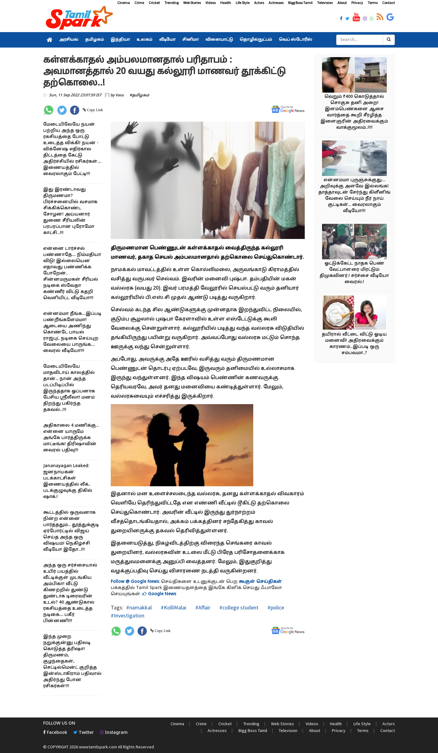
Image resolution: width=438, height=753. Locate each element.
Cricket (154, 2)
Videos (210, 2)
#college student (238, 607)
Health (225, 2)
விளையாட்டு (219, 39)
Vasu (119, 95)
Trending (171, 2)
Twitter (83, 732)
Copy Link (94, 110)
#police (275, 607)
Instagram (114, 732)
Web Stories (192, 2)
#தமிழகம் (139, 95)
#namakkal (139, 607)
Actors (259, 2)
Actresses (276, 2)
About (342, 2)
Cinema (123, 2)
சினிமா (190, 39)
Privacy (357, 2)
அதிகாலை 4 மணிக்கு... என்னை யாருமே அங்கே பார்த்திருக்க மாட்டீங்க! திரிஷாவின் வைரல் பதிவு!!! (71, 438)
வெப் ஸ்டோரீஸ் (295, 39)
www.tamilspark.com (98, 747)
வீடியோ (167, 39)
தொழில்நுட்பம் (256, 39)
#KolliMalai (172, 607)
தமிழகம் (94, 39)
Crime (139, 2)
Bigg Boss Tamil (300, 2)
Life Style (243, 2)
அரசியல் (68, 39)
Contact (388, 2)
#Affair (202, 607)
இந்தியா (120, 39)
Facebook (55, 732)
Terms (373, 2)
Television (325, 2)
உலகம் (144, 39)
